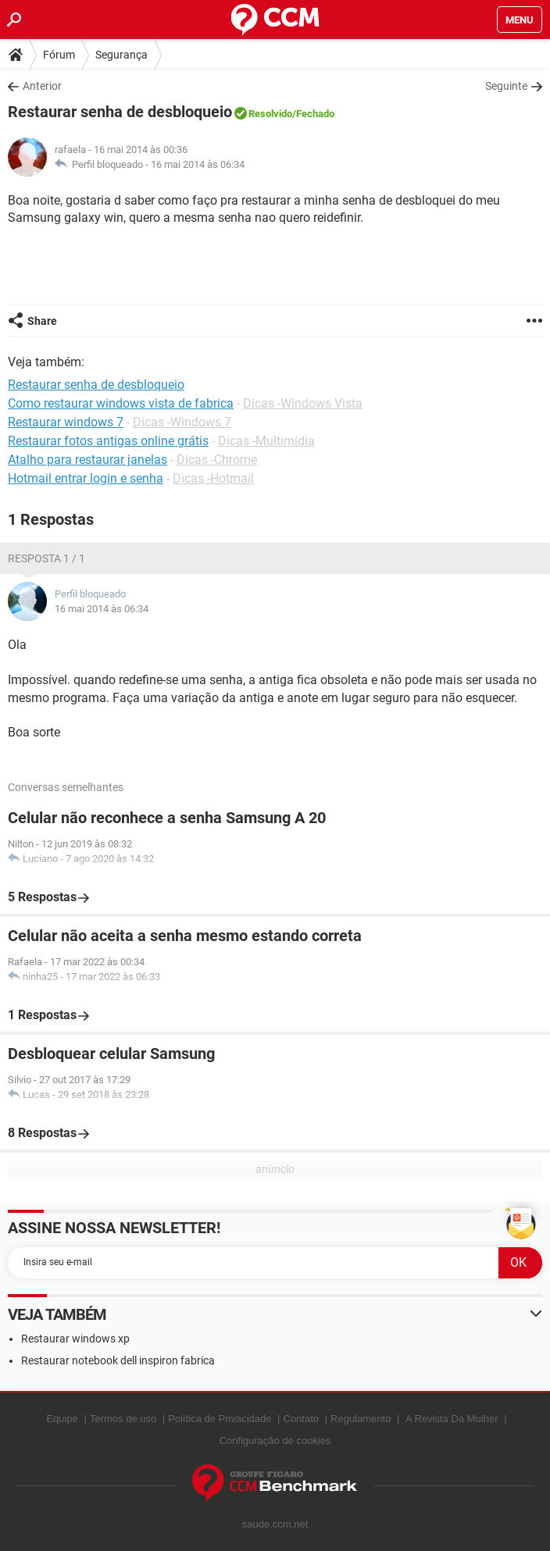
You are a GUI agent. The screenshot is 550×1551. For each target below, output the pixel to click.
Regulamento (360, 1418)
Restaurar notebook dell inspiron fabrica (118, 1360)
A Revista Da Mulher (451, 1418)
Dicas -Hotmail (213, 478)
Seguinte (506, 86)
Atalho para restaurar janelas (87, 459)
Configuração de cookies (274, 1440)
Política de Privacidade (219, 1418)
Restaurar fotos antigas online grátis (108, 440)
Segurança (121, 54)
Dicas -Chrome (217, 459)
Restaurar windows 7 (65, 422)
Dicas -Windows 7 (182, 422)
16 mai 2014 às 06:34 (198, 164)
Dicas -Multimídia (266, 440)
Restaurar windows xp (75, 1338)
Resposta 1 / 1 (46, 558)
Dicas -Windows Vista (302, 403)
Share (42, 321)
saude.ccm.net (275, 1524)
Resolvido (270, 113)
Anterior (42, 86)
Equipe (61, 1418)
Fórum (59, 54)
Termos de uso (123, 1418)
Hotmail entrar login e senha (85, 478)
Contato (302, 1418)
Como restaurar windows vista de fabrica (121, 403)
